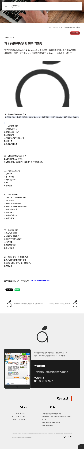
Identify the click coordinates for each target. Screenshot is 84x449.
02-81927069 (20, 416)
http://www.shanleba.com (40, 281)
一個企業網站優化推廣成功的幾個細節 (24, 303)
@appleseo (21, 419)
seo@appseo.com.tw (53, 422)
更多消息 (75, 33)
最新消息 (56, 27)
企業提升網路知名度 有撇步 (64, 303)
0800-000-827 (43, 381)
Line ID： (15, 419)
